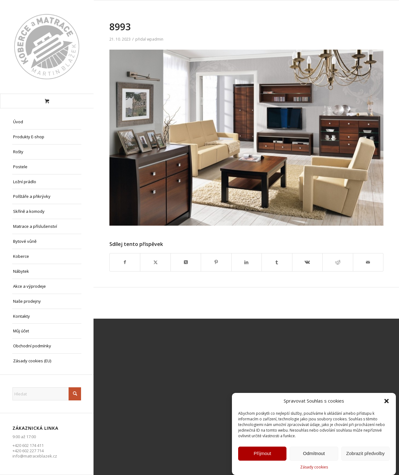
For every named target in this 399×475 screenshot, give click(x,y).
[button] (386, 402)
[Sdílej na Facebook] (125, 262)
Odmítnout (314, 454)
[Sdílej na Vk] (307, 262)
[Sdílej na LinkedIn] (247, 262)
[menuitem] (46, 122)
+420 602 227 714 (28, 450)
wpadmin (155, 39)
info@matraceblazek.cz (34, 456)
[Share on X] (186, 262)
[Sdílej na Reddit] (338, 262)
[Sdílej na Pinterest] (216, 262)
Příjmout (262, 454)
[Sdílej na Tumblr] (277, 262)
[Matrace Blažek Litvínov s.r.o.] (46, 46)
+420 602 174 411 (28, 445)
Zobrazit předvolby (365, 454)
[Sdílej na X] (155, 262)
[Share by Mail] (368, 262)
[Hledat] (46, 393)
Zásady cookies (314, 467)
